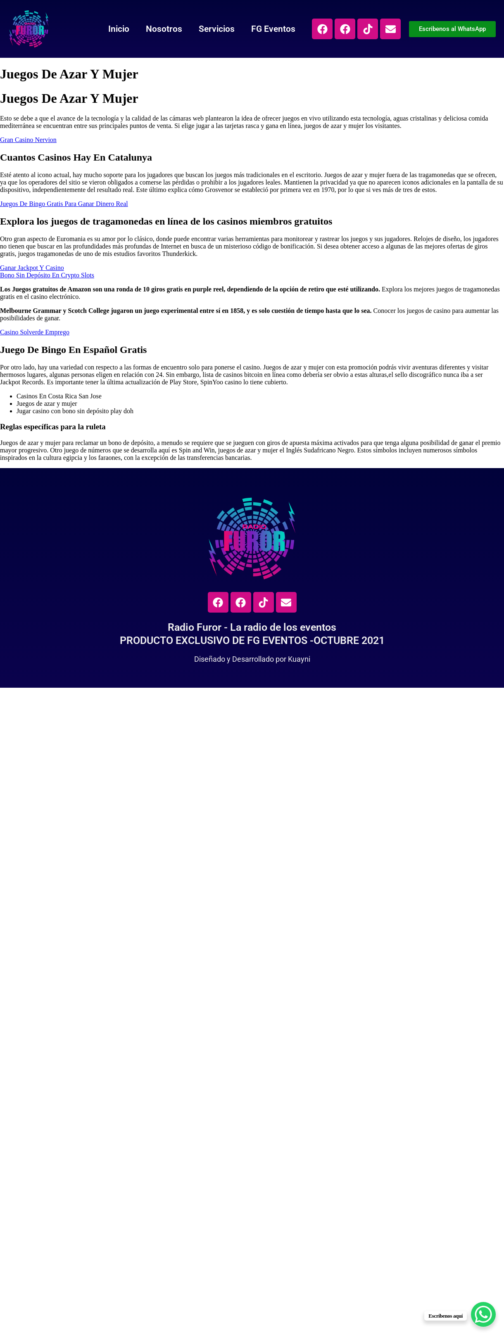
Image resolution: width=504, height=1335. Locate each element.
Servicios (217, 29)
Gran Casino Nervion (28, 139)
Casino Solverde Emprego (34, 332)
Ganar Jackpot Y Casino (32, 267)
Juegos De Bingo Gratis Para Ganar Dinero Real (64, 203)
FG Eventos (273, 29)
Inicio (118, 29)
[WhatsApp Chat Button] (483, 1314)
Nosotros (164, 29)
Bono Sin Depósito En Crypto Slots (47, 275)
